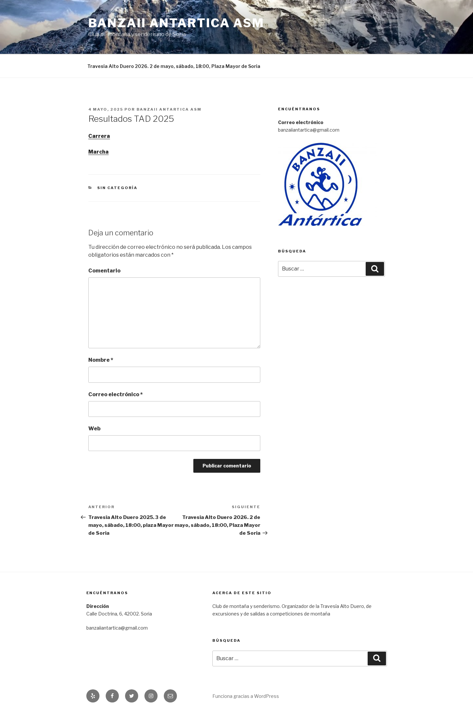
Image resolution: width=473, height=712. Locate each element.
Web (94, 428)
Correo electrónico (115, 394)
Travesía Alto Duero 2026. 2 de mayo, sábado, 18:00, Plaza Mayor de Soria (173, 66)
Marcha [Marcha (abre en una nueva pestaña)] (98, 152)
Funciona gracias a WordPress (245, 696)
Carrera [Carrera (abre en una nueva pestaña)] (99, 136)
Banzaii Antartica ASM (176, 23)
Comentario (104, 271)
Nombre (100, 360)
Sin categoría (117, 187)
